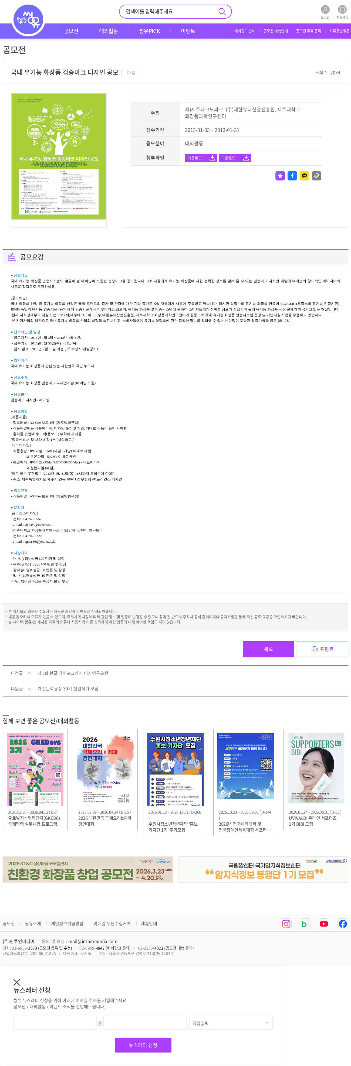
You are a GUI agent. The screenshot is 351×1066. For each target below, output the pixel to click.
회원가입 (342, 12)
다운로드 (195, 157)
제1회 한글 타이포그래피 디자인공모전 (73, 673)
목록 (268, 649)
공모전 (9, 923)
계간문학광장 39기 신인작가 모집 (68, 688)
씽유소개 (33, 923)
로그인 (325, 12)
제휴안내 (149, 923)
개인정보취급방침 (67, 923)
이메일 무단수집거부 (112, 923)
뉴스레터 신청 (143, 1045)
